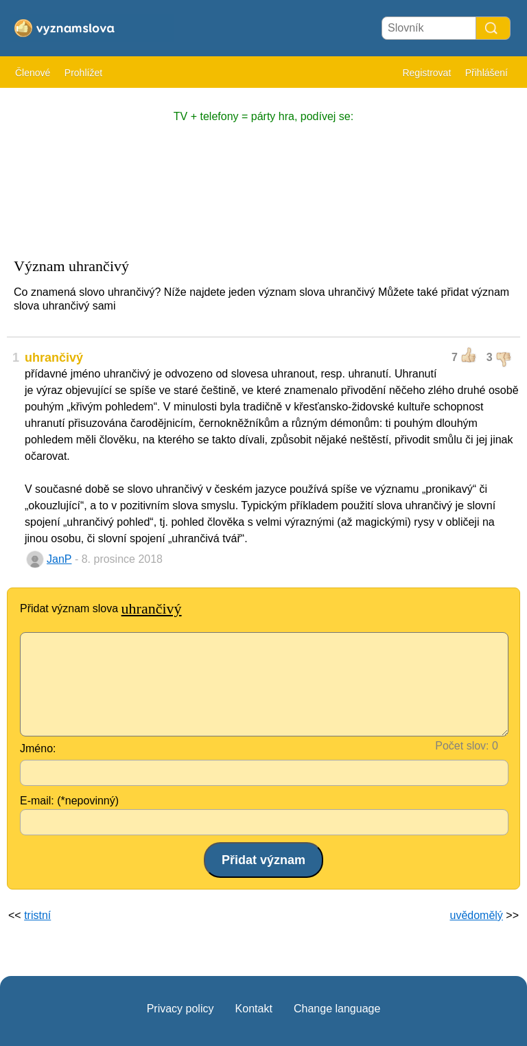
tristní (37, 915)
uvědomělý (475, 915)
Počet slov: (462, 746)
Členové (32, 72)
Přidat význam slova (101, 608)
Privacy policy (180, 1008)
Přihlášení (486, 72)
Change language (337, 1008)
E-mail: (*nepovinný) (69, 800)
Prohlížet (83, 72)
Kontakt (253, 1008)
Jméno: (38, 748)
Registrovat (426, 72)
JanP (59, 559)
